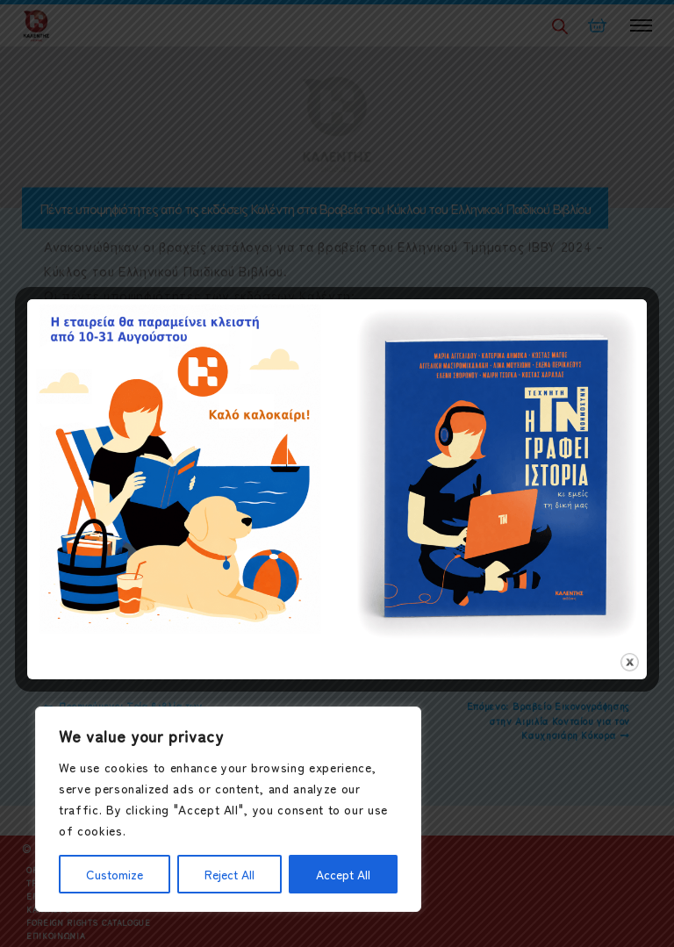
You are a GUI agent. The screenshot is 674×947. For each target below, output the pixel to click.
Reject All (229, 874)
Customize (114, 874)
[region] (228, 809)
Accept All (343, 874)
